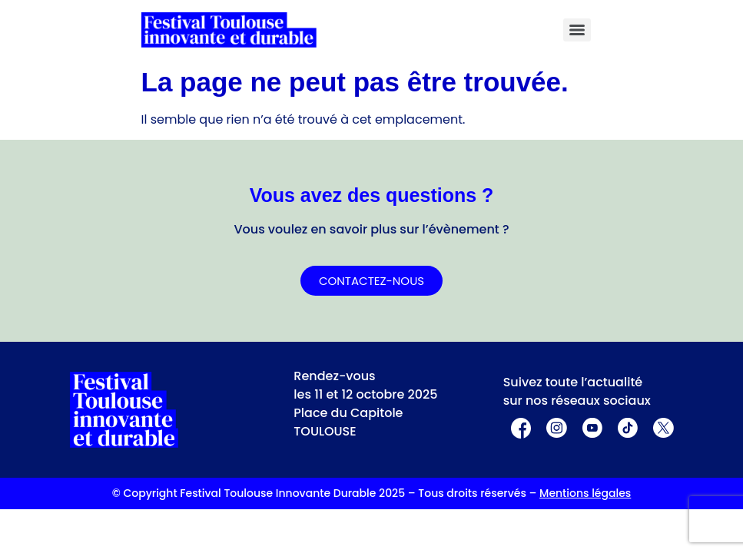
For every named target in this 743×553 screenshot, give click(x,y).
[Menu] (577, 29)
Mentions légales (585, 493)
